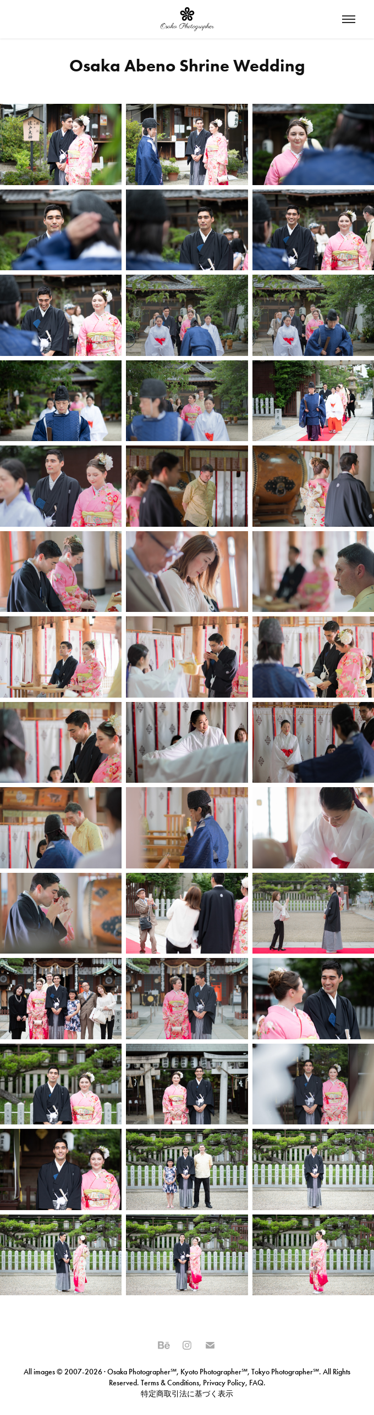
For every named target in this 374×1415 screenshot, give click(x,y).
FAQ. (257, 1383)
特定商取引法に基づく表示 (187, 1394)
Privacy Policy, (225, 1383)
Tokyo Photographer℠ (285, 1372)
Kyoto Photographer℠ (214, 1372)
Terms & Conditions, (171, 1383)
